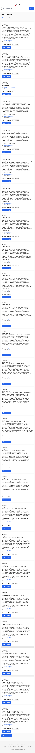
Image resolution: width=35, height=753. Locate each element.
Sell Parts (17, 744)
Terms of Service (12, 746)
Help (5, 746)
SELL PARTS (9, 1)
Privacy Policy (21, 746)
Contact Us (28, 746)
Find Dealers (23, 744)
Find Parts (11, 744)
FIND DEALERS (15, 1)
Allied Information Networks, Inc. (19, 749)
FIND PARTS (3, 1)
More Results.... (6, 735)
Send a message (6, 47)
